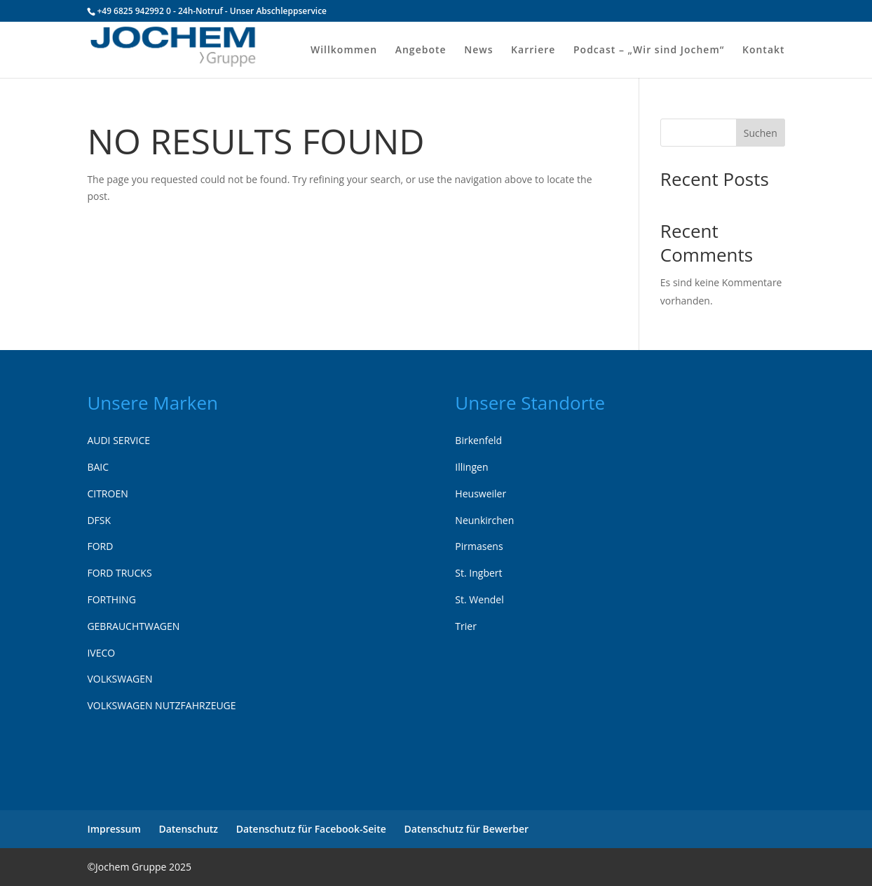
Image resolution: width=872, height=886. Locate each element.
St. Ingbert (478, 572)
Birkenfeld (478, 440)
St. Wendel (479, 599)
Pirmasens (479, 546)
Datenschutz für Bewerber (466, 828)
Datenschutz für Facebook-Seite (311, 828)
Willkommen (344, 50)
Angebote (421, 50)
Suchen (760, 133)
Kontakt (763, 50)
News (478, 50)
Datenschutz (188, 828)
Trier (466, 626)
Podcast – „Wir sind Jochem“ (648, 50)
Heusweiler (480, 493)
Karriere (533, 50)
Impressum (113, 828)
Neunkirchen (484, 520)
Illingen (471, 467)
